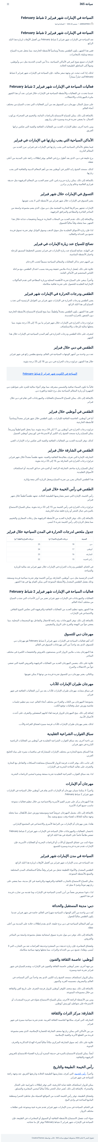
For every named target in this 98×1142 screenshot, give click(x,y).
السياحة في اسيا (59, 24)
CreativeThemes (37, 1138)
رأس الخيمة (79, 1073)
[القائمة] (7, 4)
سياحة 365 (85, 4)
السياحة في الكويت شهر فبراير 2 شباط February (49, 373)
